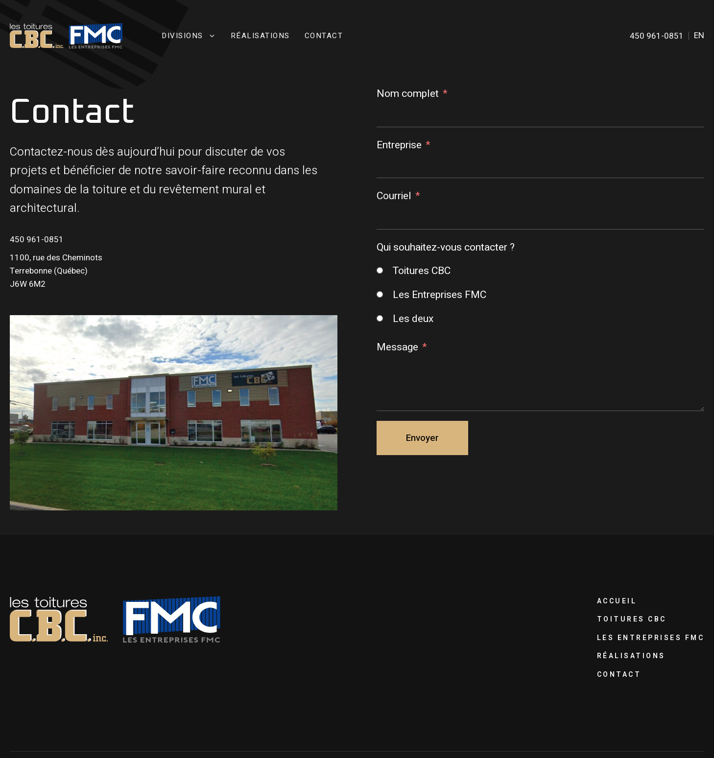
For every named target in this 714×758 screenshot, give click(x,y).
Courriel (394, 196)
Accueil (617, 601)
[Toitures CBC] (380, 270)
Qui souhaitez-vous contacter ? (446, 247)
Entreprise (399, 145)
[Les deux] (380, 318)
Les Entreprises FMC (651, 638)
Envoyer (422, 438)
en (699, 35)
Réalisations (260, 36)
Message (397, 347)
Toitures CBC (631, 619)
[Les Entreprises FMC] (380, 294)
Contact (324, 36)
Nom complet (408, 93)
